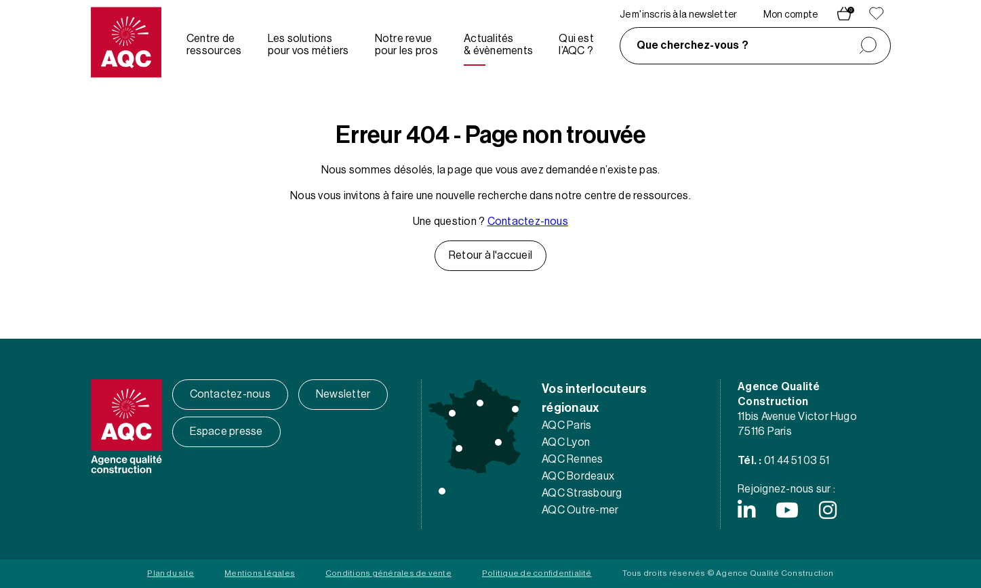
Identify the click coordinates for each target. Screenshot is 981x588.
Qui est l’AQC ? (576, 44)
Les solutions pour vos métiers (308, 44)
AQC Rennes (572, 459)
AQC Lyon (566, 442)
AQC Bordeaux (578, 476)
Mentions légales (259, 573)
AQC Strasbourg (582, 493)
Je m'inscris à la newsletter (679, 15)
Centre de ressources (213, 44)
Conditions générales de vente (388, 573)
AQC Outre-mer (580, 510)
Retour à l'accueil (490, 255)
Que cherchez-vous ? (693, 45)
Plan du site (170, 573)
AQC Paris (566, 425)
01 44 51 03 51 (796, 460)
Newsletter (343, 394)
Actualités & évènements (498, 44)
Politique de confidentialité (537, 573)
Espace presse (226, 431)
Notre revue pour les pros (406, 44)
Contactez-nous (527, 221)
